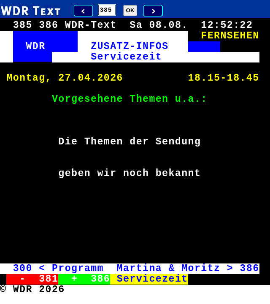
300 (22, 268)
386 (249, 268)
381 (48, 279)
